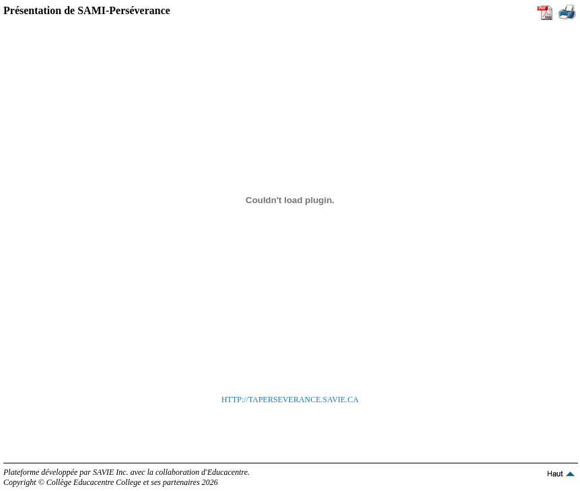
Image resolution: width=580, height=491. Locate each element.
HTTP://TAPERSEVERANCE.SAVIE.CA (290, 399)
